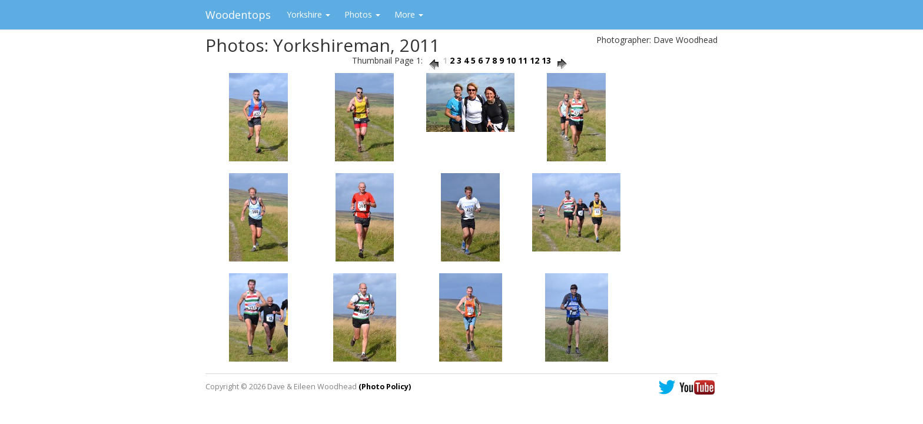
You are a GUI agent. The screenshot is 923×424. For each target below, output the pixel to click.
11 (522, 60)
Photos (362, 14)
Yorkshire (308, 14)
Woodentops (238, 15)
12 (534, 60)
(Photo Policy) (384, 387)
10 (511, 60)
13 (546, 60)
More (408, 14)
